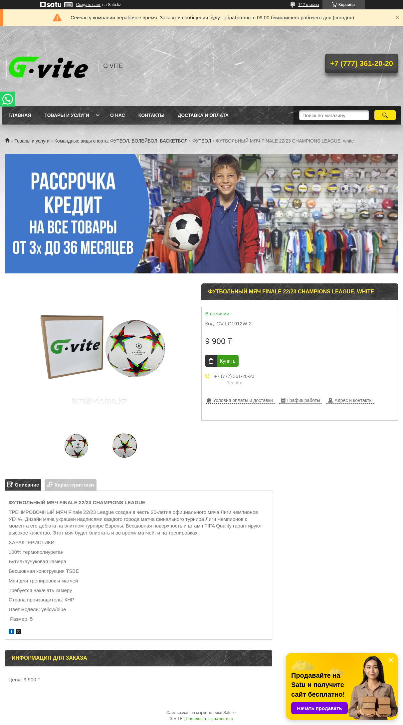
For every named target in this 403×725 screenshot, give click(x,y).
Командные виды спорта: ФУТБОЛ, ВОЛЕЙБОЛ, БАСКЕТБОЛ (121, 141)
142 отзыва (308, 4)
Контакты (151, 115)
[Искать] (385, 115)
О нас (117, 115)
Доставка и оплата (203, 115)
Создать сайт (88, 4)
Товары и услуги (66, 115)
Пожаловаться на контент (209, 718)
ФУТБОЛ (201, 141)
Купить (227, 361)
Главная (20, 115)
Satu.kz (230, 712)
